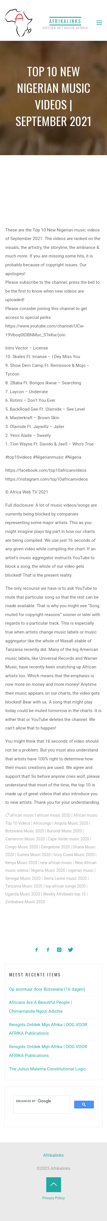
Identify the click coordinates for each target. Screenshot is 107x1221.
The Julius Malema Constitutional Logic (47, 1069)
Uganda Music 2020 (22, 894)
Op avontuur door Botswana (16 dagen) (47, 989)
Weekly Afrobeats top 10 (64, 894)
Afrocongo (42, 823)
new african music (56, 862)
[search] (41, 1101)
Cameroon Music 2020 (25, 839)
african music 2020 (53, 815)
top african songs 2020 (65, 886)
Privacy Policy (53, 1198)
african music (22, 815)
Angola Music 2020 (71, 823)
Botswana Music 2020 (24, 831)
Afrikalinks (65, 21)
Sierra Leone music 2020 (65, 878)
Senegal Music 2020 (23, 878)
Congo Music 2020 (21, 847)
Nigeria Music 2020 (48, 870)
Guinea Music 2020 (34, 854)
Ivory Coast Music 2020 (74, 854)
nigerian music (81, 870)
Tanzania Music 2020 (24, 886)
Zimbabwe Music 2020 (25, 902)
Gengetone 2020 (55, 847)
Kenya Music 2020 (21, 862)
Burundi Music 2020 (64, 831)
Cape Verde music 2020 (68, 839)
